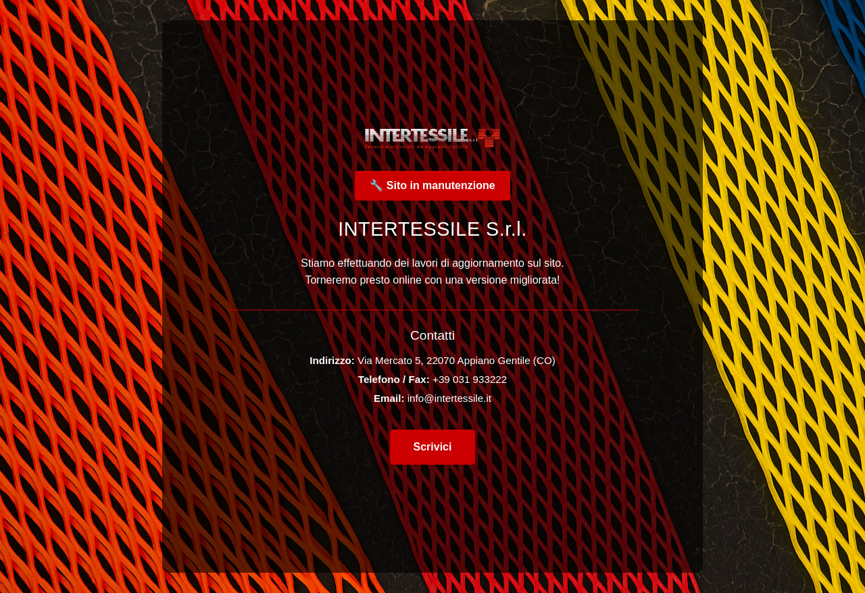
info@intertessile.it (449, 398)
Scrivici (433, 447)
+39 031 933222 (469, 379)
